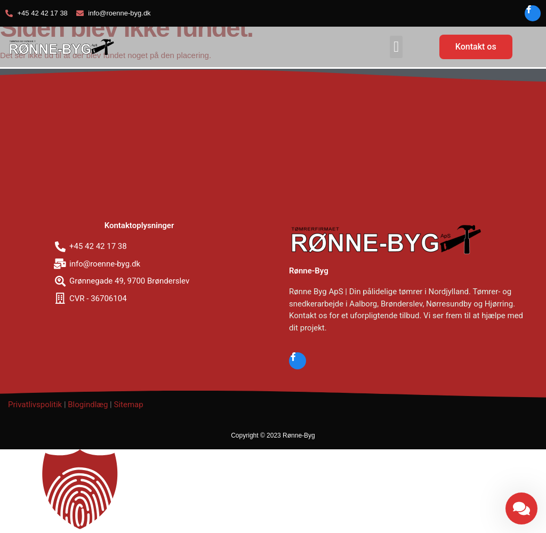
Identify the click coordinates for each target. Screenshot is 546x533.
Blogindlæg (88, 404)
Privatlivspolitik (35, 404)
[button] (396, 47)
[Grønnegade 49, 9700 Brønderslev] (273, 147)
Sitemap (128, 404)
